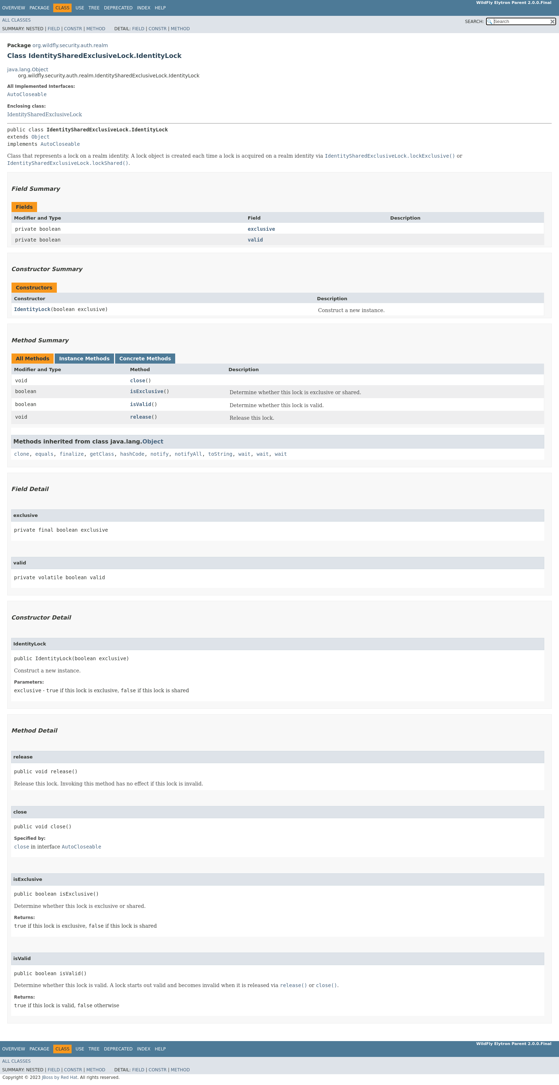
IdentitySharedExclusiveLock (44, 114)
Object (40, 137)
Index (144, 7)
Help (160, 7)
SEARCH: (474, 21)
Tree (94, 7)
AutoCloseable (27, 94)
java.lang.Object (27, 69)
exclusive (261, 229)
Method (95, 28)
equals (44, 454)
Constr (73, 28)
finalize (71, 454)
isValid (140, 404)
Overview (13, 7)
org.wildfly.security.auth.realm (70, 45)
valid (255, 240)
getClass (102, 454)
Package (39, 7)
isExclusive (146, 391)
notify (159, 454)
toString (220, 454)
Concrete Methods (145, 358)
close (137, 380)
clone (21, 454)
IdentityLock (32, 309)
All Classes (16, 20)
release (140, 417)
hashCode (132, 454)
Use (80, 7)
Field (53, 28)
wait (244, 454)
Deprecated (118, 7)
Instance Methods (84, 358)
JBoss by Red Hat (59, 1077)
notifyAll (188, 454)
